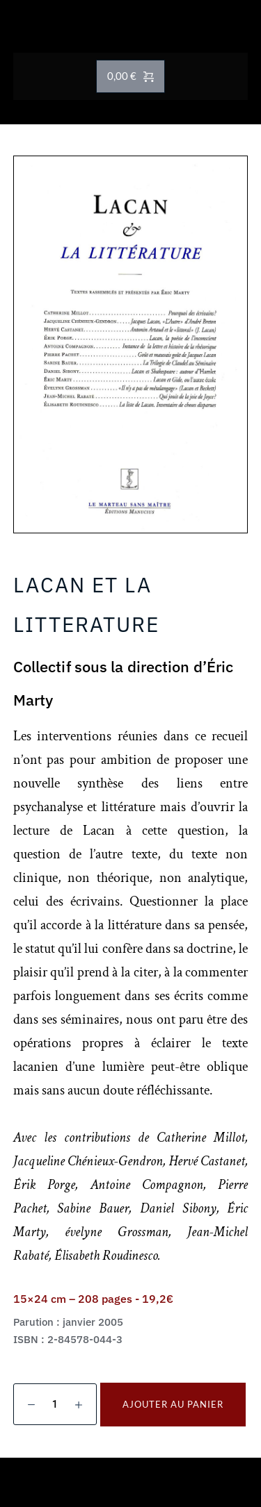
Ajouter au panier (172, 1404)
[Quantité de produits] (55, 1404)
